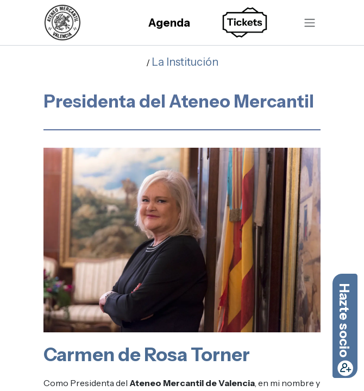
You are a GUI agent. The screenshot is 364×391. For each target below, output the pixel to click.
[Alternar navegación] (310, 22)
